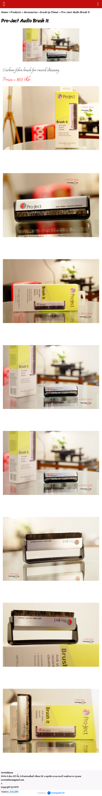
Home (4, 12)
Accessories (30, 12)
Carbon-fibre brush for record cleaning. (31, 70)
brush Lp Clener (49, 12)
